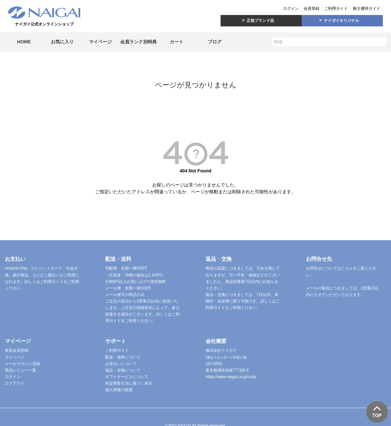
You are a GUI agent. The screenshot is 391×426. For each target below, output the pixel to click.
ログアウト (14, 383)
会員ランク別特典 (138, 41)
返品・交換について (122, 370)
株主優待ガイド (366, 8)
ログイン (291, 8)
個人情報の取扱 (119, 390)
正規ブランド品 (260, 20)
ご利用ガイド (336, 8)
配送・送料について (122, 357)
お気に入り (62, 41)
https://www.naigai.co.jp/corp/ (231, 377)
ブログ (215, 41)
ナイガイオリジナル (341, 20)
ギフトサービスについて (126, 377)
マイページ (100, 41)
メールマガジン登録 (22, 363)
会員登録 (311, 8)
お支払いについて (121, 363)
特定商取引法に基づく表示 (128, 383)
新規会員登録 (16, 350)
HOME (24, 41)
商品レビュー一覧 (20, 370)
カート (176, 41)
